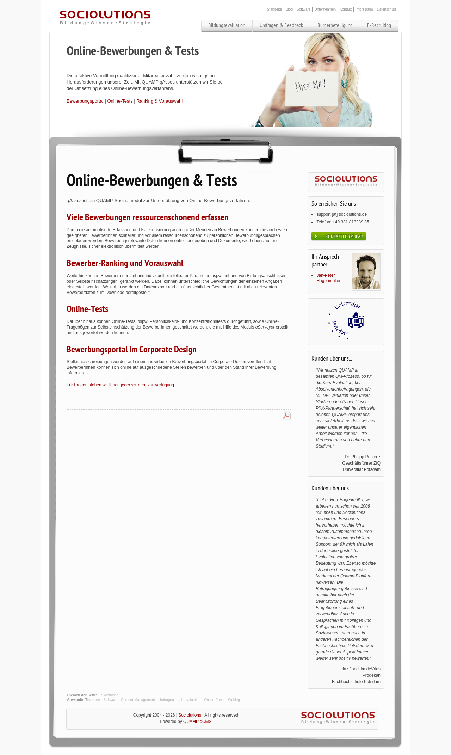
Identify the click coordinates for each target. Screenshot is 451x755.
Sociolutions (189, 715)
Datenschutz (386, 9)
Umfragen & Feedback (281, 25)
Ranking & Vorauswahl (159, 101)
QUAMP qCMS (197, 721)
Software (303, 9)
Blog (289, 9)
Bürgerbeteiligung (335, 25)
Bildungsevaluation (226, 25)
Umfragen (166, 700)
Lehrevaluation (189, 700)
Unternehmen (325, 9)
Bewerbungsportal (85, 101)
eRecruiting (110, 695)
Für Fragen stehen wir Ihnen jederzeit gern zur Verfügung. (121, 384)
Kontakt (346, 9)
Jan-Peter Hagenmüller (328, 278)
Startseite (274, 9)
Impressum (364, 9)
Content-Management (138, 700)
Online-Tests (119, 101)
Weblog (234, 700)
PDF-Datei (287, 415)
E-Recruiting (379, 25)
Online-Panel (214, 700)
